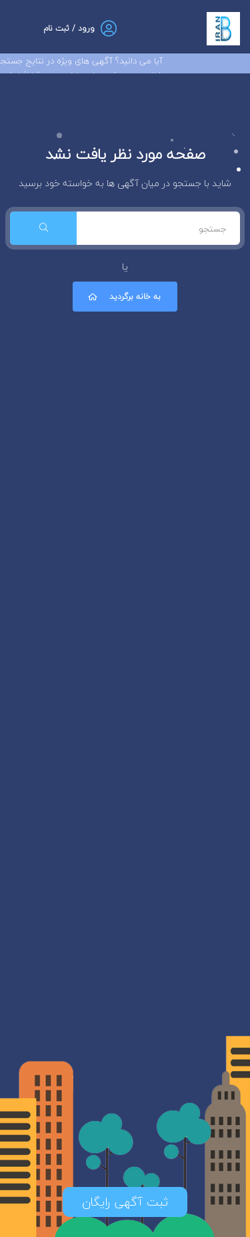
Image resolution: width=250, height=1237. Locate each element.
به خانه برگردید (123, 297)
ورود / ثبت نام (69, 28)
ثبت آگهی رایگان (125, 1202)
